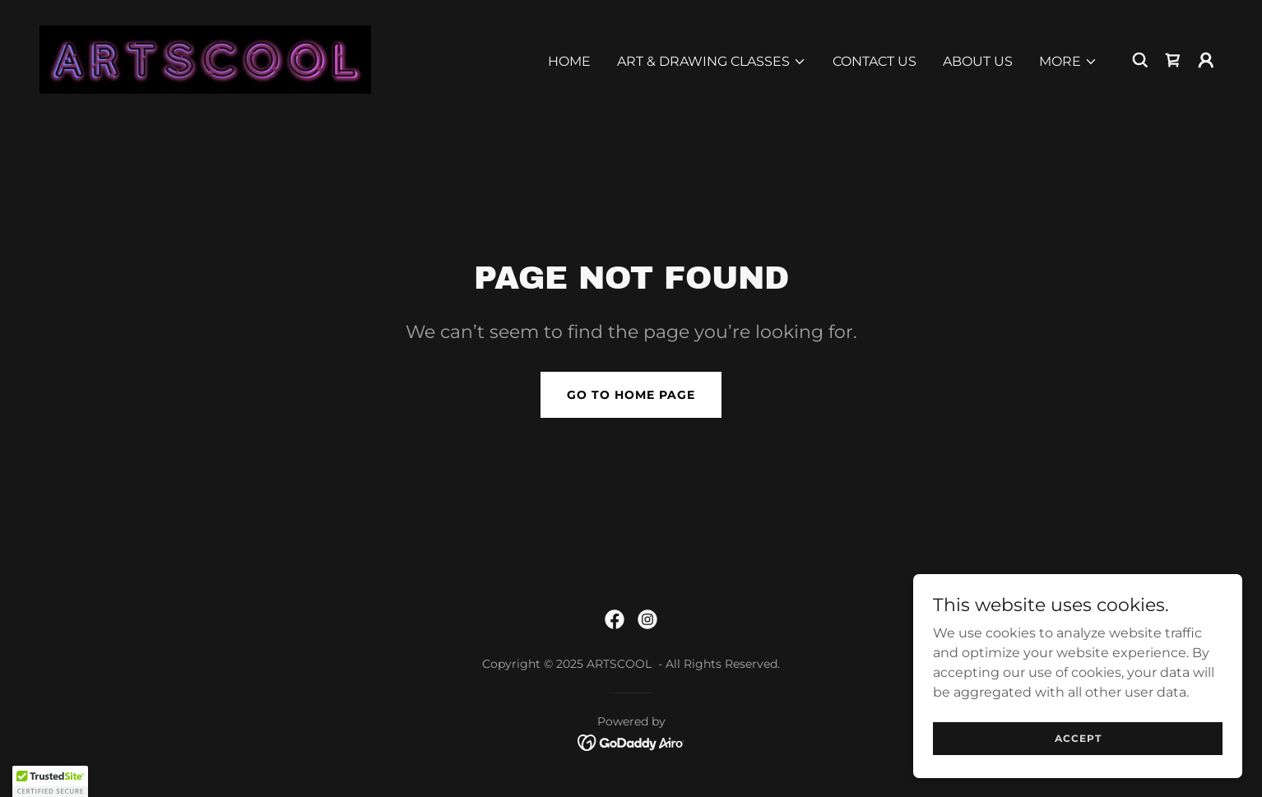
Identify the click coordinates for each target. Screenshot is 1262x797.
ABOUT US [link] (978, 61)
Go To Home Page (631, 394)
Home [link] (569, 61)
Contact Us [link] (874, 61)
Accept (1078, 738)
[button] (711, 62)
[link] (205, 59)
